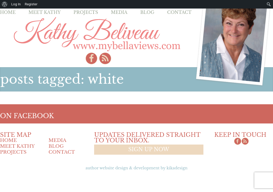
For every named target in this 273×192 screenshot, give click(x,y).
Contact (179, 12)
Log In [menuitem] (16, 4)
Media (119, 12)
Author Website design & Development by (136, 168)
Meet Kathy (45, 12)
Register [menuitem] (31, 4)
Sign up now (148, 149)
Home (8, 12)
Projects (86, 12)
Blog (147, 12)
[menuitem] (4, 4)
